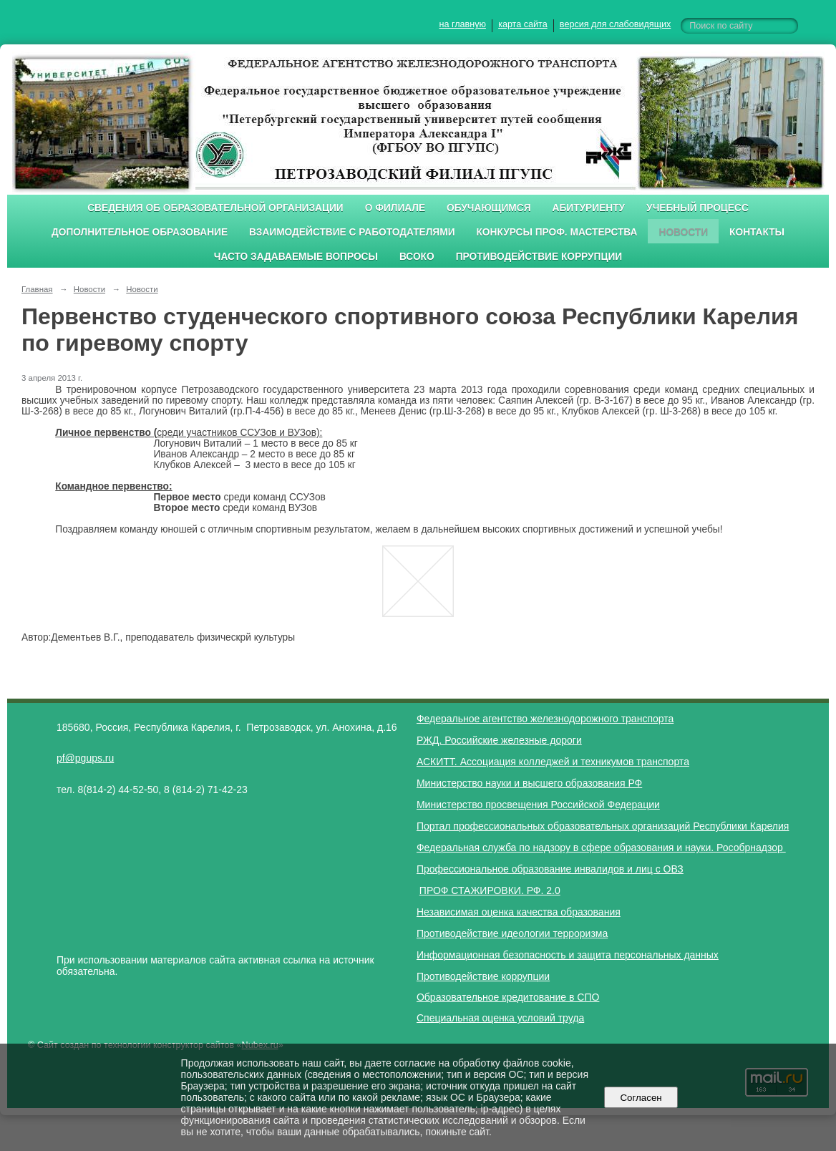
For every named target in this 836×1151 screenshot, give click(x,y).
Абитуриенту (589, 208)
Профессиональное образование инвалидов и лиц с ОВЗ (550, 869)
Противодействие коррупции (539, 256)
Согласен (641, 1097)
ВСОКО (416, 256)
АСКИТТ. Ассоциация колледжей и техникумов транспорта (553, 761)
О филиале (395, 208)
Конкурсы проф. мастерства (557, 232)
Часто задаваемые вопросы (296, 256)
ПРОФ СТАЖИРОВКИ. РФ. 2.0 (489, 890)
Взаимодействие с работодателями (352, 232)
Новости (683, 232)
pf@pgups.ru (85, 758)
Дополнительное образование (140, 232)
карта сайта (523, 24)
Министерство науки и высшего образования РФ (529, 783)
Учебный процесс (697, 208)
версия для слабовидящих (615, 24)
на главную (462, 24)
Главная (37, 289)
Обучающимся (488, 208)
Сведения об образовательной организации (215, 208)
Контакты (756, 232)
